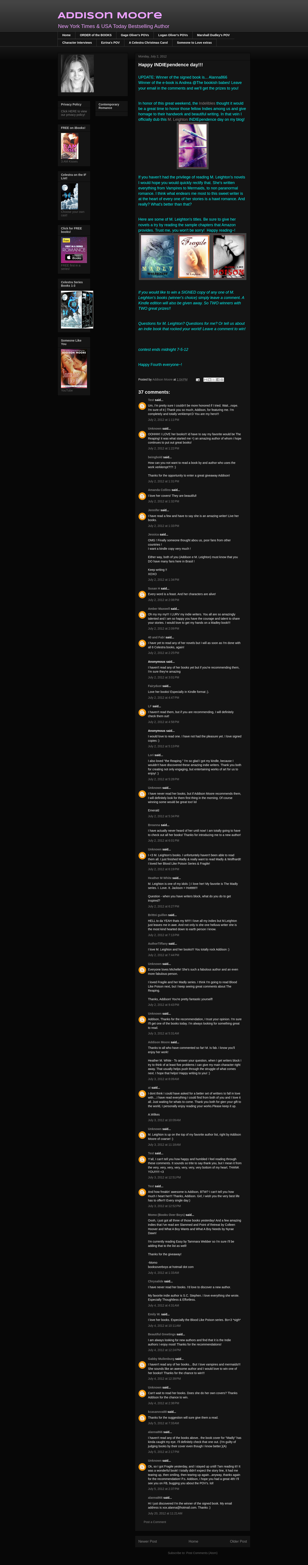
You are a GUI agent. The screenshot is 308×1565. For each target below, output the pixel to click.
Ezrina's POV (110, 42)
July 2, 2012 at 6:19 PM (163, 869)
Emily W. (154, 1314)
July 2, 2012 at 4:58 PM (163, 722)
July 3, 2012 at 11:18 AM (164, 1144)
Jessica (153, 534)
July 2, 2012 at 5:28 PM (163, 779)
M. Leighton (178, 119)
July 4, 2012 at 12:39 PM (164, 1378)
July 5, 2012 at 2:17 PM (163, 1452)
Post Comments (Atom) (201, 1553)
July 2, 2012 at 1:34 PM (163, 579)
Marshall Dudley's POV (213, 35)
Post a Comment (155, 1522)
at (149, 1087)
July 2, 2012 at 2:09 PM (163, 628)
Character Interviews (77, 42)
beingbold (155, 457)
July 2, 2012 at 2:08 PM (163, 600)
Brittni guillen (157, 915)
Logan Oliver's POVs (173, 35)
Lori (151, 755)
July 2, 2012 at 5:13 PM (163, 746)
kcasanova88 (157, 1411)
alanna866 (155, 1432)
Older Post (238, 1541)
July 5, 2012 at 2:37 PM (163, 1489)
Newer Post (147, 1541)
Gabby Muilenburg (161, 1359)
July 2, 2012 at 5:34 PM (163, 816)
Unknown (155, 428)
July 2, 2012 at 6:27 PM (163, 906)
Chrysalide (155, 1281)
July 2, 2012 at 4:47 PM (163, 697)
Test (151, 400)
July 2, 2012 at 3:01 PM (163, 677)
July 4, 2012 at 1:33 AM (163, 1272)
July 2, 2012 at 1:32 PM (163, 501)
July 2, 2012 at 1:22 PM (163, 448)
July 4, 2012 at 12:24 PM (164, 1350)
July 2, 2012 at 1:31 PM (163, 481)
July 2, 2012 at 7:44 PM (163, 955)
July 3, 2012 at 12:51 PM (164, 1177)
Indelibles (207, 103)
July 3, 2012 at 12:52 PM (164, 1206)
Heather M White (160, 878)
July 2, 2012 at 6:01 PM (163, 840)
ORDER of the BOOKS (96, 35)
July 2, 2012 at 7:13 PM (163, 935)
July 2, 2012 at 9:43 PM (163, 1004)
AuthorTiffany (158, 943)
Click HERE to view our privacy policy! (74, 113)
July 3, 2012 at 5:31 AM (163, 1033)
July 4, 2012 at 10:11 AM (164, 1325)
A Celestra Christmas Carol (148, 42)
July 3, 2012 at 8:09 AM (163, 1079)
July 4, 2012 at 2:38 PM (163, 1403)
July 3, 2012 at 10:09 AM (164, 1120)
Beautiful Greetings (162, 1334)
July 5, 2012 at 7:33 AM (163, 1423)
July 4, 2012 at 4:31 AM (163, 1305)
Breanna (154, 825)
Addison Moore (110, 15)
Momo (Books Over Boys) (166, 1215)
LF (150, 706)
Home (66, 35)
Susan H (154, 588)
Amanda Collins (159, 490)
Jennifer (154, 510)
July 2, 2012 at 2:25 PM (163, 653)
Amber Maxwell (159, 608)
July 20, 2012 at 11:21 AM (165, 1513)
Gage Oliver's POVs (135, 35)
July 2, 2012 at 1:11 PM (163, 419)
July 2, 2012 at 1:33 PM (163, 526)
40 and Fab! (156, 637)
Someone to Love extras (194, 42)
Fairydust (155, 686)
